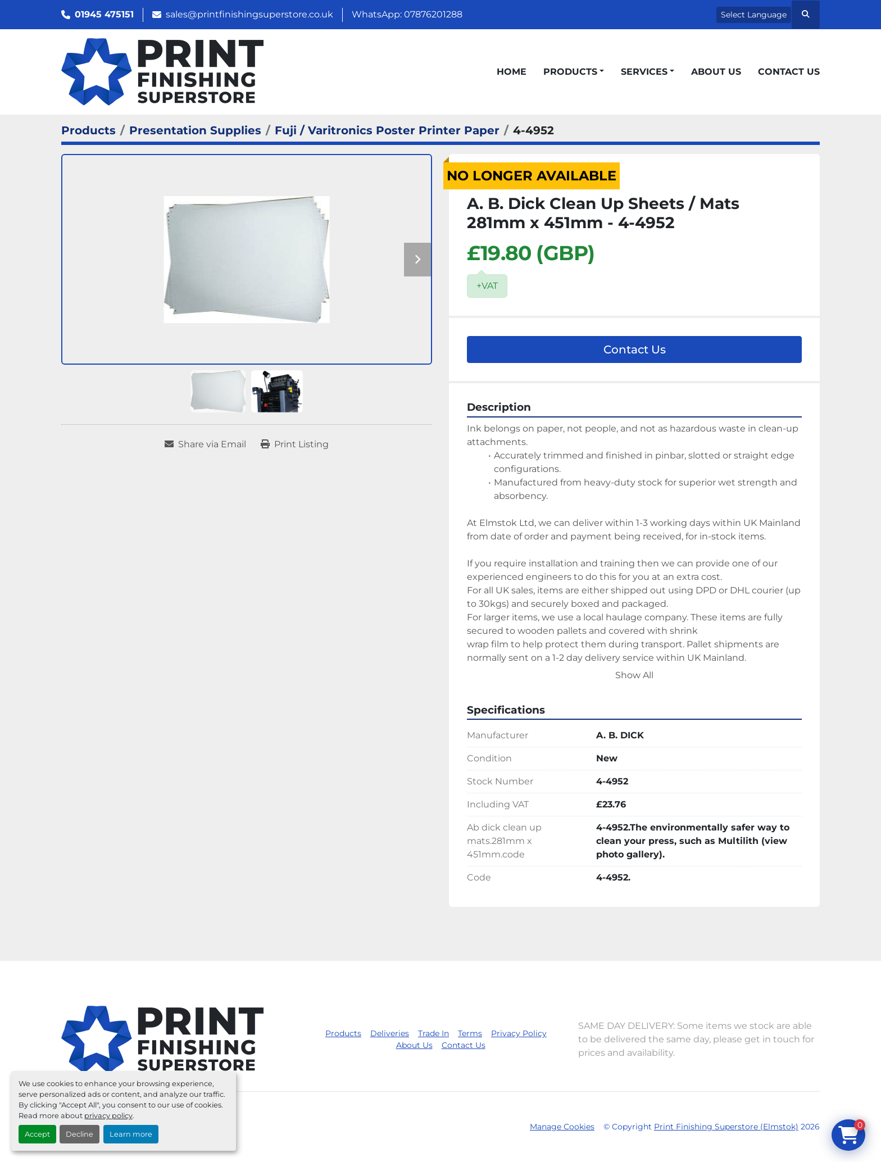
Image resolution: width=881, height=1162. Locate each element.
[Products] (88, 130)
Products (570, 71)
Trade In (433, 1033)
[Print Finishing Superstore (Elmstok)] (162, 1038)
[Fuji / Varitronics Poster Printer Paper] (387, 130)
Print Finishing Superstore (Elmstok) (726, 1127)
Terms (470, 1033)
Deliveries (389, 1033)
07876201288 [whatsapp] (433, 14)
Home (511, 71)
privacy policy (108, 1115)
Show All (634, 675)
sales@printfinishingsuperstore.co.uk (249, 14)
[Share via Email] (205, 444)
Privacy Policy (519, 1033)
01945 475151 (104, 14)
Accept (37, 1134)
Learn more (131, 1134)
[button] (573, 72)
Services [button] (644, 71)
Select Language (754, 15)
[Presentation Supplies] (195, 130)
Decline (79, 1134)
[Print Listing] (294, 444)
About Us (716, 71)
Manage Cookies (562, 1127)
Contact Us (789, 71)
